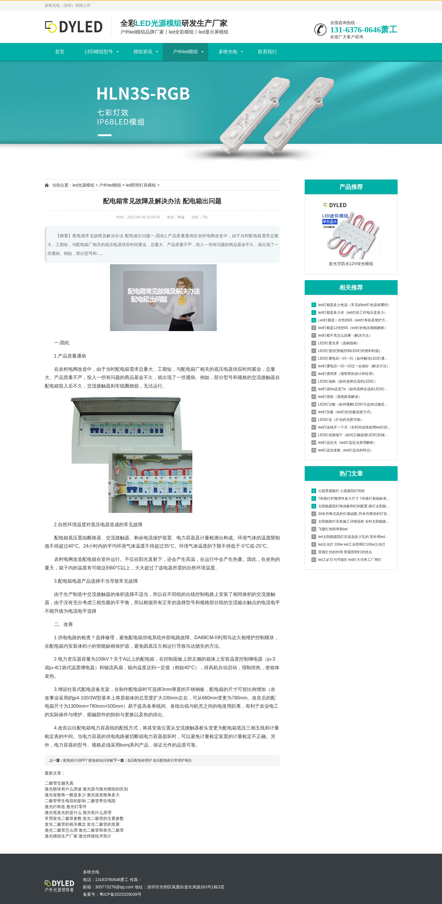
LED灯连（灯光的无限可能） (337, 419)
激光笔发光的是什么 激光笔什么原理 (78, 812)
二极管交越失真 (59, 783)
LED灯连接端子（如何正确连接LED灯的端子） (351, 435)
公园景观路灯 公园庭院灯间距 (338, 490)
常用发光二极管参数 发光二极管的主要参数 (84, 818)
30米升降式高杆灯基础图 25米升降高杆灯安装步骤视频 (351, 513)
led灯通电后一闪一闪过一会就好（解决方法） (350, 366)
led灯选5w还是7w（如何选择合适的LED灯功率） (351, 389)
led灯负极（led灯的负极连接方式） (342, 412)
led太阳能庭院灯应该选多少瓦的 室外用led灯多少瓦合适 (351, 536)
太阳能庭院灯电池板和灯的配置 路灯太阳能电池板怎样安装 (351, 506)
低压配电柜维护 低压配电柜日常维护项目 (159, 760)
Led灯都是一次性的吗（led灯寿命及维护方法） (351, 320)
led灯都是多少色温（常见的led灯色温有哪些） (351, 305)
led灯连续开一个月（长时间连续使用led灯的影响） (351, 427)
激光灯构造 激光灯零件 (66, 806)
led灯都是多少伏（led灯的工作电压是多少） (349, 312)
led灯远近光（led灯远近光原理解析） (344, 442)
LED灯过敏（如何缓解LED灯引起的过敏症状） (351, 404)
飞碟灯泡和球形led (329, 529)
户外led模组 (185, 51)
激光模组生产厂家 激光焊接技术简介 (78, 836)
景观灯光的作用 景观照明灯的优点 (341, 552)
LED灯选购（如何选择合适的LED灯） (344, 381)
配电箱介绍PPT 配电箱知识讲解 (88, 760)
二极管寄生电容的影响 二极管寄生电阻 (80, 800)
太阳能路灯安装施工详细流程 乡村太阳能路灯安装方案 (351, 521)
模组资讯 (143, 51)
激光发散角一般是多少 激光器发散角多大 (82, 794)
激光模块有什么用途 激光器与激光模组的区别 (86, 789)
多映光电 (228, 51)
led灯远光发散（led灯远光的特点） (342, 450)
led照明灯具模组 (141, 185)
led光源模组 (84, 185)
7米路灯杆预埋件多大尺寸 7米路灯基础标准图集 (351, 498)
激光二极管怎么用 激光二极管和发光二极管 (84, 830)
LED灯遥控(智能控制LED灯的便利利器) (345, 350)
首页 (59, 51)
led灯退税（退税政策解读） (336, 396)
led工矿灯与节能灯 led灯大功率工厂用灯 (346, 559)
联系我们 (267, 51)
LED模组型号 (99, 51)
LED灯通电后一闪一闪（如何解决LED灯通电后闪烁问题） (351, 358)
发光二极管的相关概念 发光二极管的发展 (82, 824)
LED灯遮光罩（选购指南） (335, 343)
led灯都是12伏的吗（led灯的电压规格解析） (349, 327)
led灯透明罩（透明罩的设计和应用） (343, 373)
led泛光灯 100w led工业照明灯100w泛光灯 (348, 544)
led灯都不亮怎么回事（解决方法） (341, 335)
